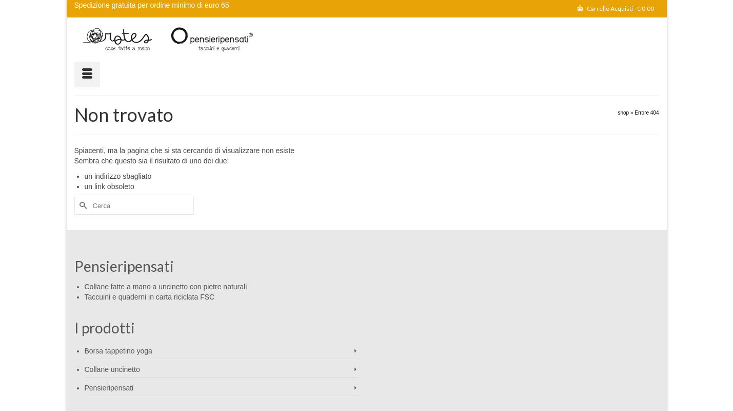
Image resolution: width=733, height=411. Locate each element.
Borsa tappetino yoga (118, 351)
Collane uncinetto (112, 369)
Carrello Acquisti (615, 8)
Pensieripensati (109, 388)
